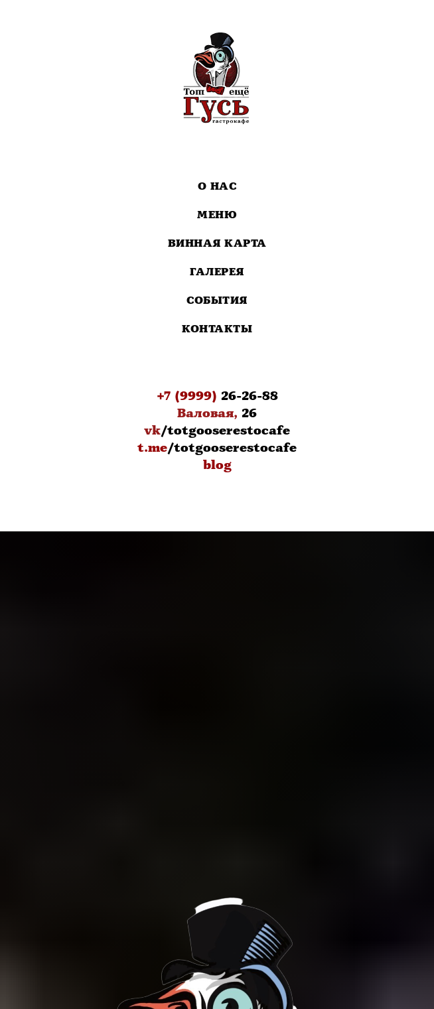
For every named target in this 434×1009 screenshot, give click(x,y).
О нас (217, 186)
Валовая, (207, 413)
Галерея (217, 272)
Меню (217, 215)
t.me (152, 447)
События (217, 300)
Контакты (217, 329)
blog (217, 465)
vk (152, 430)
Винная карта (217, 243)
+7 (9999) (187, 396)
